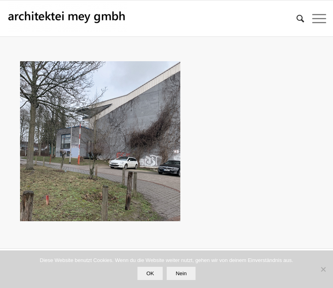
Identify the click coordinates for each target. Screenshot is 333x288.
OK (150, 273)
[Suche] (296, 18)
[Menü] (315, 18)
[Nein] (323, 269)
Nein (181, 273)
